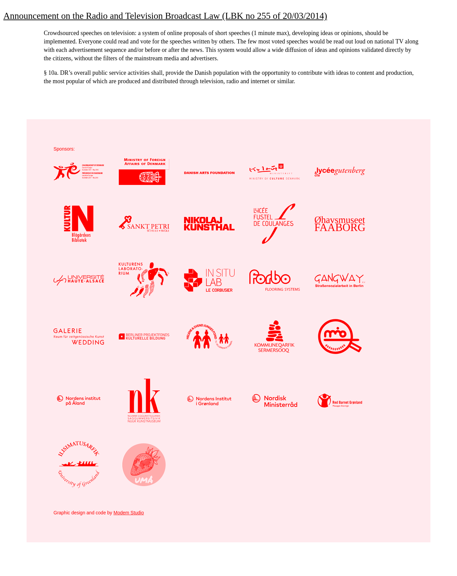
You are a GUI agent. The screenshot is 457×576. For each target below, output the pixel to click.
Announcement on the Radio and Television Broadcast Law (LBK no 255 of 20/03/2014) (165, 16)
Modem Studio (128, 512)
